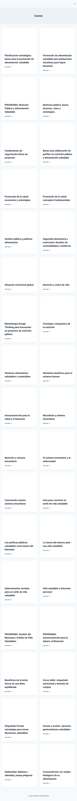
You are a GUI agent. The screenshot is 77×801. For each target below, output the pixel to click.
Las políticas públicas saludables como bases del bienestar (19, 546)
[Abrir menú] (74, 3)
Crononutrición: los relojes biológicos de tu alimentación (57, 775)
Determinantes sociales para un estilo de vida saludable (17, 592)
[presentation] (19, 39)
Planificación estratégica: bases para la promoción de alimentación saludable (19, 59)
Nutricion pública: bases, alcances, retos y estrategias (56, 108)
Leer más (8, 67)
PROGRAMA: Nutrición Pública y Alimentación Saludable (17, 108)
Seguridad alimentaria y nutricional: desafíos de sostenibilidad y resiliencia (57, 242)
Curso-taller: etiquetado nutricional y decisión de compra (55, 683)
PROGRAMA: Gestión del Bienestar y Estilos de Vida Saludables (19, 638)
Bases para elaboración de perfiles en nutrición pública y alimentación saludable (57, 154)
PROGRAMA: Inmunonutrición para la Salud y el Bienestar (55, 638)
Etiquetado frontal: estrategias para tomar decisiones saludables (17, 729)
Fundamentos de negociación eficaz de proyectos (16, 154)
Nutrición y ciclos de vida (56, 284)
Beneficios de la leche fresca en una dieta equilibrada (16, 683)
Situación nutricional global (19, 284)
